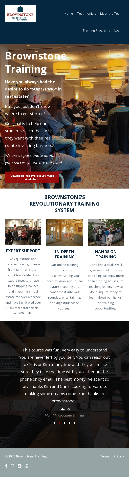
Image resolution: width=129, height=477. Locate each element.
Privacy (119, 456)
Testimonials (86, 13)
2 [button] (59, 423)
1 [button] (54, 423)
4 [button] (69, 423)
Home (68, 13)
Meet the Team (111, 13)
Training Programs (96, 30)
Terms (105, 456)
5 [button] (74, 423)
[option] (64, 379)
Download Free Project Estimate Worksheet (32, 177)
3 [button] (64, 423)
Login (118, 30)
